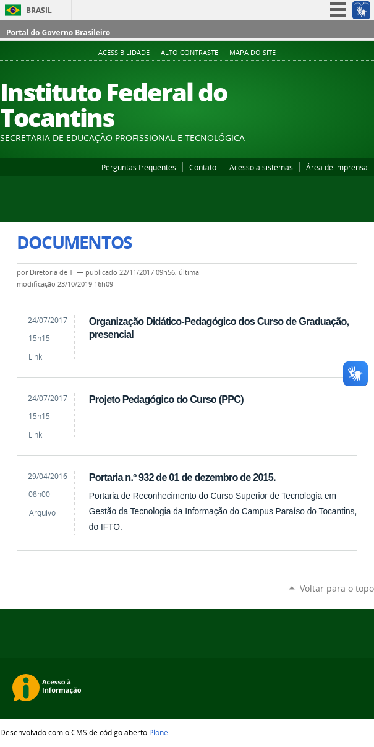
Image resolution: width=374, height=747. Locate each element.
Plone (158, 732)
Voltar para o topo (337, 588)
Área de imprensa (337, 167)
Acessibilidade (124, 52)
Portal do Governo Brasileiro (58, 32)
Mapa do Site (252, 52)
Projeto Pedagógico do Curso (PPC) (166, 399)
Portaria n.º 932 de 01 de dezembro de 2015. (182, 477)
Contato (202, 167)
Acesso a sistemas (261, 167)
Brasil (39, 10)
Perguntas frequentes (138, 167)
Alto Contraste (189, 52)
